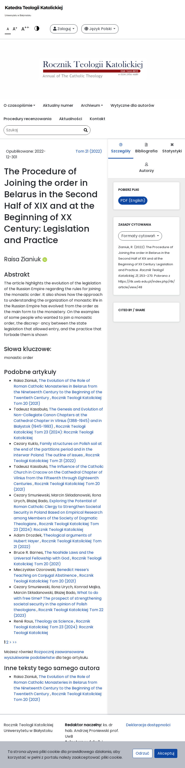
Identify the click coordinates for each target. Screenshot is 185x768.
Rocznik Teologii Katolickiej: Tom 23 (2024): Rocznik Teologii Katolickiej (53, 432)
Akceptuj (165, 753)
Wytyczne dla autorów (132, 105)
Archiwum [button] (90, 105)
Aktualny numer (58, 105)
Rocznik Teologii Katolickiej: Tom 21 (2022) (57, 458)
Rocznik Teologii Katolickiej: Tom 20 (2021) (57, 561)
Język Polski (98, 29)
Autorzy (146, 168)
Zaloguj (62, 29)
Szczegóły (120, 148)
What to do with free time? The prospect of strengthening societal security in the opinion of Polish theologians (57, 601)
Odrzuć (142, 753)
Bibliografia (146, 148)
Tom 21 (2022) (89, 151)
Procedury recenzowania (27, 119)
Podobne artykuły (30, 372)
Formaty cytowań (138, 236)
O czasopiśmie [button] (18, 105)
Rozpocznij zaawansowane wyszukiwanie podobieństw (44, 654)
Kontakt (97, 119)
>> (14, 642)
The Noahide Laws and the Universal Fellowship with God (54, 555)
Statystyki (172, 148)
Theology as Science (54, 621)
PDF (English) (132, 200)
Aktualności (70, 119)
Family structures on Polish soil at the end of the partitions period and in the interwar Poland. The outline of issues (58, 449)
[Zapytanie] (47, 130)
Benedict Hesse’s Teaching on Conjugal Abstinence (51, 572)
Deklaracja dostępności (148, 725)
